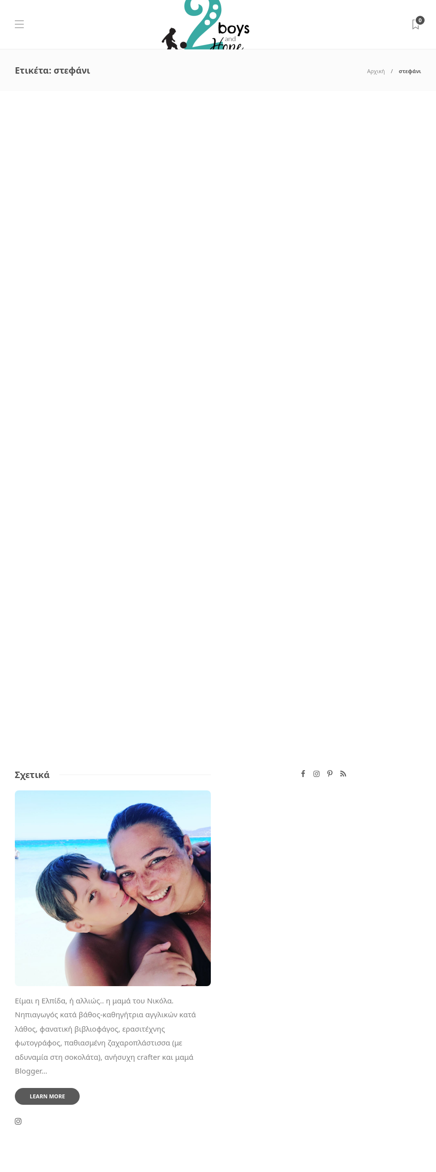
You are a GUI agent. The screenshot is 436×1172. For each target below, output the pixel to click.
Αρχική (376, 71)
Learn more (47, 1096)
